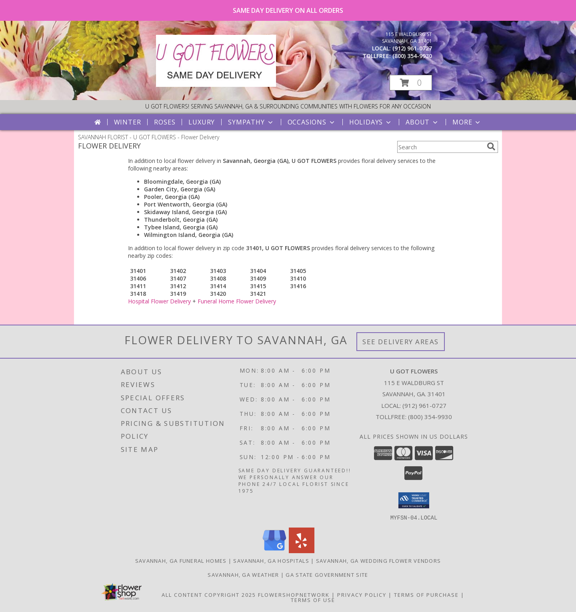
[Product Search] (440, 146)
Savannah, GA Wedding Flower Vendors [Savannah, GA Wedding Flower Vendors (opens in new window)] (378, 560)
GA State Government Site (327, 574)
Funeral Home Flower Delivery (237, 301)
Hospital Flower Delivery (159, 301)
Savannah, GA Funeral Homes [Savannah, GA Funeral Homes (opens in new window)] (181, 560)
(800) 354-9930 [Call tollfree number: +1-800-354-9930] (412, 56)
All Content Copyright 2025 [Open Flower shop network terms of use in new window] (209, 594)
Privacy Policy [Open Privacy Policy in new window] (361, 594)
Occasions (312, 122)
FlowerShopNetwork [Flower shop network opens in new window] (294, 594)
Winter (127, 122)
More (467, 122)
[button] (411, 82)
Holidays (370, 122)
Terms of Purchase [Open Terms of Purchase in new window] (426, 594)
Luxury (201, 122)
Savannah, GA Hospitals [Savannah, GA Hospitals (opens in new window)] (271, 560)
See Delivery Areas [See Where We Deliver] (400, 341)
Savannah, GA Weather (243, 574)
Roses (164, 122)
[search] (491, 146)
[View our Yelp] (301, 550)
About (422, 122)
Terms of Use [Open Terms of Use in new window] (313, 599)
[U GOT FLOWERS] (216, 84)
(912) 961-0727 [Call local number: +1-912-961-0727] (412, 48)
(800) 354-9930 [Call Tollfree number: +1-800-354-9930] (430, 417)
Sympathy (251, 122)
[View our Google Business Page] (274, 550)
